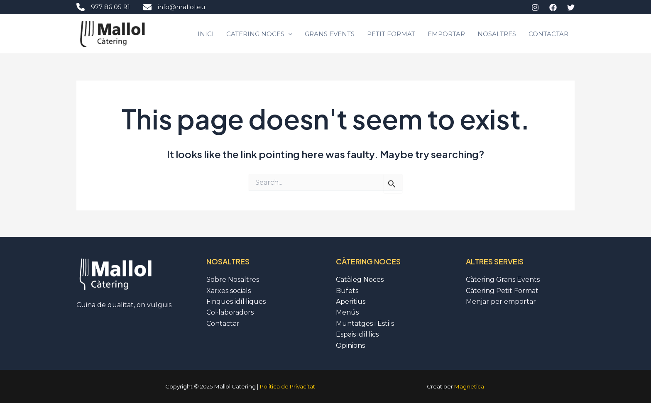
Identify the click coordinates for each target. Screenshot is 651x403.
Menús (347, 312)
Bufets (347, 291)
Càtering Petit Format (502, 291)
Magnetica (469, 386)
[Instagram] (535, 7)
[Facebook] (553, 7)
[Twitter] (571, 7)
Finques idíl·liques (236, 301)
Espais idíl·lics (357, 334)
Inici (206, 34)
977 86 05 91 (103, 7)
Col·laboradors (230, 312)
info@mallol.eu (174, 7)
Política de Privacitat (287, 386)
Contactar (548, 34)
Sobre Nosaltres (232, 279)
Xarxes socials (228, 291)
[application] (288, 34)
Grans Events (330, 34)
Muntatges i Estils (365, 323)
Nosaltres (496, 34)
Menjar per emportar (501, 301)
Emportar (446, 34)
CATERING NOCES (259, 34)
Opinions (350, 345)
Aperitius (350, 301)
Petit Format (391, 34)
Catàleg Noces (360, 279)
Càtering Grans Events (503, 279)
